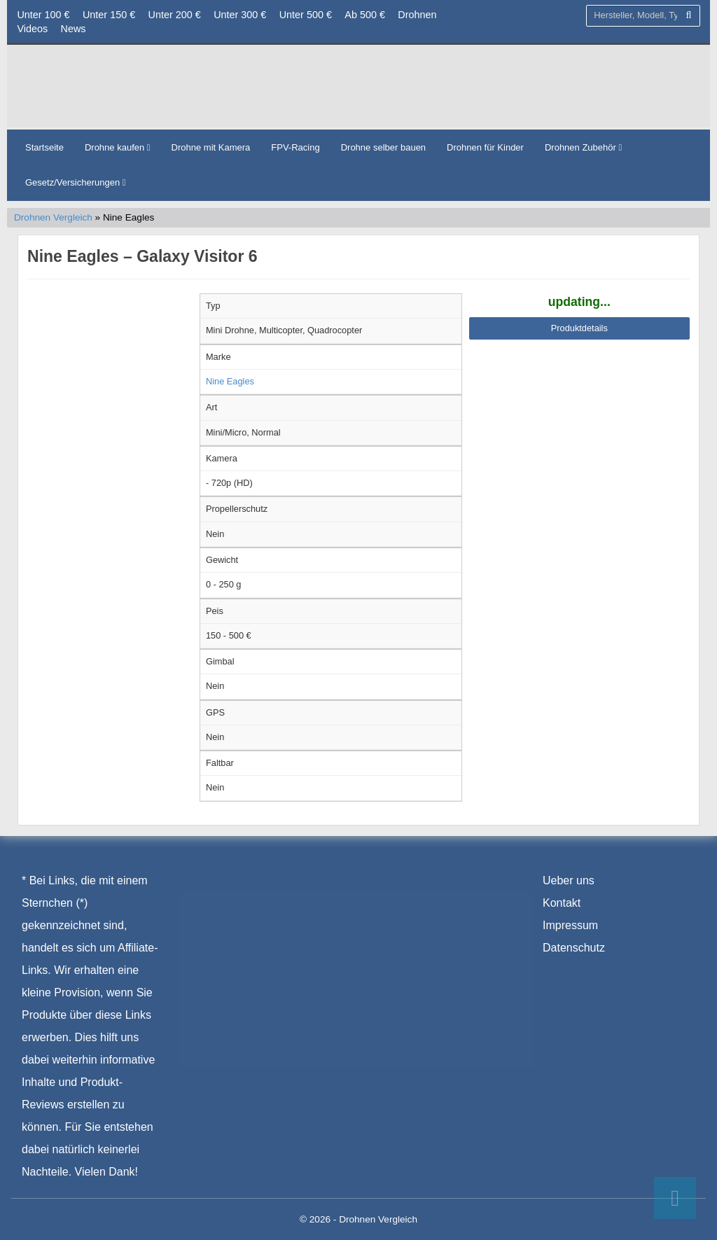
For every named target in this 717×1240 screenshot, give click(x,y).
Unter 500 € (305, 14)
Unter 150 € (109, 14)
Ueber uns (568, 880)
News (73, 28)
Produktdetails (579, 328)
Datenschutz (574, 948)
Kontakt (561, 903)
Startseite (44, 147)
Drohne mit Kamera (211, 147)
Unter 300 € (240, 14)
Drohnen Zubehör (583, 147)
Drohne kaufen (118, 147)
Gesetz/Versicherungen (75, 182)
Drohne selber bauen (383, 147)
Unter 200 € (174, 14)
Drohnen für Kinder (485, 147)
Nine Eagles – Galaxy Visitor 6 (142, 256)
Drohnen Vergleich (53, 217)
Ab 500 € (364, 14)
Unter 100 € (43, 14)
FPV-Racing (295, 147)
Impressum (570, 925)
